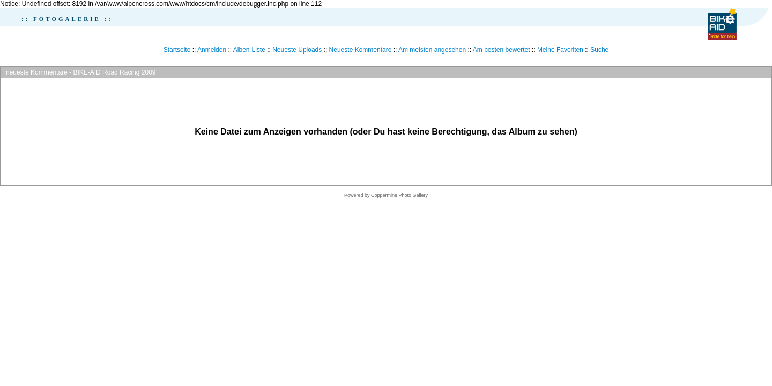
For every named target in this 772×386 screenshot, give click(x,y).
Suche (599, 50)
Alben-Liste (249, 50)
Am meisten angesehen (432, 50)
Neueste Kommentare (360, 50)
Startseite (177, 50)
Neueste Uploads (297, 50)
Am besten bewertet (501, 50)
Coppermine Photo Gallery (399, 195)
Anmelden (211, 50)
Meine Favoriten (560, 50)
